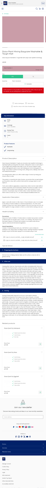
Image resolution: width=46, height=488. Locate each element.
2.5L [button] (12, 76)
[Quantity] (6, 84)
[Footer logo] (9, 458)
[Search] (37, 9)
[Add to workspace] (42, 331)
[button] (43, 9)
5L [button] (33, 76)
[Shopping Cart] (40, 9)
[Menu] (2, 8)
